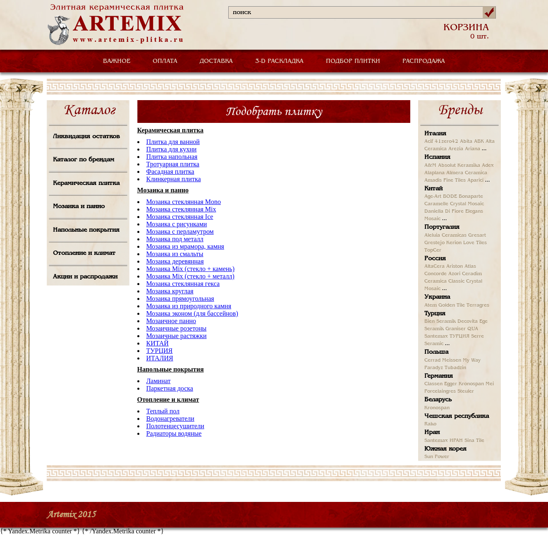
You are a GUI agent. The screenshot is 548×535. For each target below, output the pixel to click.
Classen (433, 383)
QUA (472, 328)
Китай (433, 189)
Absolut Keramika (459, 165)
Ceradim (472, 273)
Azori (454, 273)
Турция (434, 314)
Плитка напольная (172, 156)
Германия (438, 376)
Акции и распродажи (85, 277)
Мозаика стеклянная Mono (183, 201)
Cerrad (432, 360)
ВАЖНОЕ (116, 61)
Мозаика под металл (174, 238)
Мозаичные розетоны (176, 328)
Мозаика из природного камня (189, 305)
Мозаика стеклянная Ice (179, 216)
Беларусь (438, 400)
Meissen (451, 360)
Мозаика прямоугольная (180, 298)
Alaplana (434, 172)
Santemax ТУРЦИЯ (446, 336)
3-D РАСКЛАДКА (279, 61)
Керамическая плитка (86, 183)
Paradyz (433, 367)
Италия (435, 134)
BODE (450, 196)
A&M (430, 165)
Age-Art (432, 196)
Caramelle (436, 204)
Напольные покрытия (86, 230)
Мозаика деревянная (175, 261)
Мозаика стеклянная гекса (183, 283)
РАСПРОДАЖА (423, 61)
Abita (466, 141)
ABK (479, 141)
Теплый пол (162, 411)
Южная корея (445, 449)
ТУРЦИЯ (159, 350)
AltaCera (434, 266)
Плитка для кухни (171, 149)
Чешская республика (456, 416)
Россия (435, 259)
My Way (472, 360)
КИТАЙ (157, 343)
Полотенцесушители (175, 425)
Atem (430, 305)
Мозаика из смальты (174, 253)
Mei (490, 383)
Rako (430, 424)
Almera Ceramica (466, 172)
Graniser (455, 328)
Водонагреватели (170, 418)
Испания (437, 157)
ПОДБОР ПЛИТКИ (353, 61)
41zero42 (446, 141)
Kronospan (471, 383)
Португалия (441, 227)
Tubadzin (455, 367)
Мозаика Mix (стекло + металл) (190, 276)
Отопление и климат (84, 253)
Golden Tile (451, 305)
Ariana (472, 148)
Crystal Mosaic (467, 204)
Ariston (454, 266)
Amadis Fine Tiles (445, 180)
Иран (432, 432)
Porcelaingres (440, 391)
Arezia (455, 148)
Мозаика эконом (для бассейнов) (192, 313)
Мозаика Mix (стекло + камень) (190, 268)
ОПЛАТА (165, 61)
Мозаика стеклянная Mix (181, 209)
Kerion (454, 242)
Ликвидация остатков (86, 136)
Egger (450, 383)
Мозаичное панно (171, 320)
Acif (428, 141)
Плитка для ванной (173, 141)
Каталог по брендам (83, 160)
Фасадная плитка (170, 171)
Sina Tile (474, 440)
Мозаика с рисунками (176, 224)
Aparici (475, 180)
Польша (436, 352)
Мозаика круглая (170, 291)
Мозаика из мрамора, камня (185, 246)
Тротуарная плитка (172, 164)
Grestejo (434, 242)
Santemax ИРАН (443, 440)
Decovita (467, 321)
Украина (437, 297)
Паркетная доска (169, 388)
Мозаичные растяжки (176, 335)
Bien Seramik (440, 321)
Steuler (465, 391)
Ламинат (158, 380)
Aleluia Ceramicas (445, 235)
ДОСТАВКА (216, 61)
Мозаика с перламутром (180, 231)
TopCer (432, 250)
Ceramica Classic (444, 281)
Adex (488, 165)
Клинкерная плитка (173, 178)
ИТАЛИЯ (159, 358)
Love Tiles (475, 242)
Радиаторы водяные (174, 433)
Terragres (478, 305)
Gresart (477, 235)
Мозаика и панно (79, 206)
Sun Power (436, 456)
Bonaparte (471, 196)
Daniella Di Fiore (444, 211)
